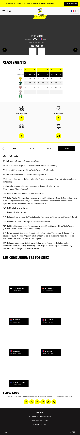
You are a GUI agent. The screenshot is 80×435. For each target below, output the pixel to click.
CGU (6, 432)
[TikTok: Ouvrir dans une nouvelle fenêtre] (42, 401)
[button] (74, 11)
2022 (40, 148)
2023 (57, 148)
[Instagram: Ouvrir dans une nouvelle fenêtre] (26, 401)
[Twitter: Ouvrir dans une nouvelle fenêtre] (31, 401)
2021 (22, 148)
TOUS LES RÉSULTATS (71, 3)
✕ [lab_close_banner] (3, 3)
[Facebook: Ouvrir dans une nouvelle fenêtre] (37, 401)
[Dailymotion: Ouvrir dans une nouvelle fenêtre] (48, 401)
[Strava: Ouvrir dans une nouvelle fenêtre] (53, 401)
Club (9, 11)
